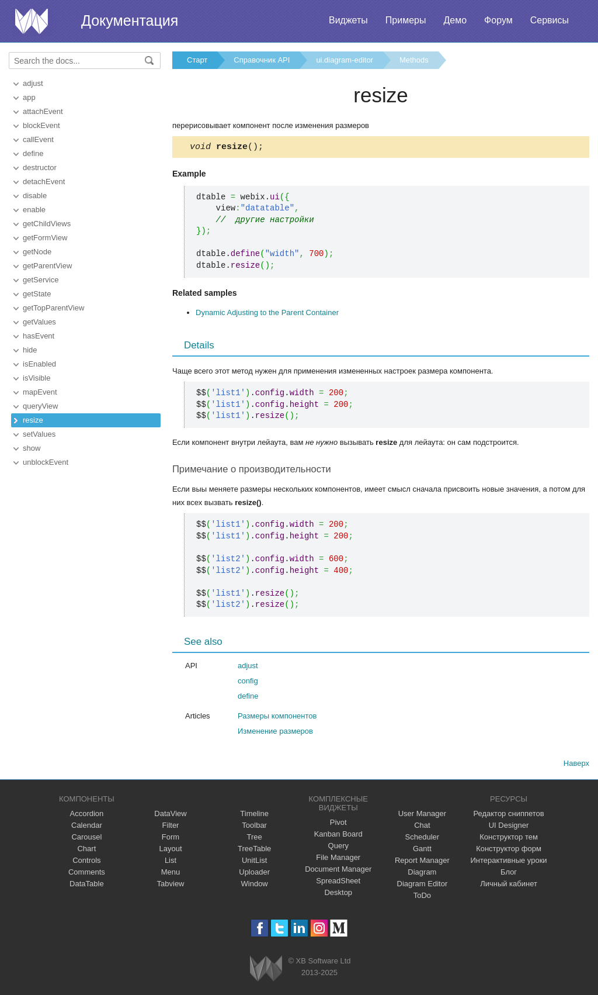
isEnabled (39, 364)
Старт (197, 60)
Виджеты (348, 20)
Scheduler (422, 838)
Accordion (86, 815)
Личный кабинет (508, 885)
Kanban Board (338, 835)
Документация (129, 20)
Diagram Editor (422, 885)
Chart (86, 850)
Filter (170, 827)
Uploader (254, 873)
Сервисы (549, 20)
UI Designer (509, 827)
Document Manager (338, 870)
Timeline (254, 815)
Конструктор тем (508, 838)
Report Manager (422, 862)
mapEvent (40, 392)
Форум (498, 20)
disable (35, 195)
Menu (170, 873)
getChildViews (47, 223)
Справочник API (262, 60)
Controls (86, 862)
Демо (455, 20)
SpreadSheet (338, 882)
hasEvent (38, 335)
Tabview (171, 885)
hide (30, 350)
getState (37, 293)
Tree (254, 838)
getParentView (47, 265)
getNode (37, 251)
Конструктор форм (508, 850)
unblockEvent (45, 462)
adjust (33, 83)
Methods (414, 60)
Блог (508, 873)
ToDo (422, 897)
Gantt (422, 850)
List (170, 862)
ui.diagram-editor (344, 60)
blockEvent (41, 125)
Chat (422, 827)
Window (254, 885)
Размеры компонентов (277, 717)
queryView (40, 406)
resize (33, 420)
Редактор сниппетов (508, 815)
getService (40, 279)
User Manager (422, 815)
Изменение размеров (275, 732)
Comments (86, 873)
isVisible (36, 378)
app (29, 97)
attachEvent (43, 111)
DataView (170, 815)
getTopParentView (53, 307)
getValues (39, 321)
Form (170, 838)
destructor (40, 167)
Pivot (338, 824)
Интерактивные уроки (509, 862)
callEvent (38, 139)
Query (338, 847)
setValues (39, 434)
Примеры (405, 20)
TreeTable (254, 850)
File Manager (338, 859)
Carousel (86, 838)
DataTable (86, 885)
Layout (170, 850)
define (33, 153)
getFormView (45, 237)
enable (34, 209)
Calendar (86, 827)
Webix (266, 970)
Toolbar (254, 827)
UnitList (254, 862)
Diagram (422, 873)
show (31, 448)
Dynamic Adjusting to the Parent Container (267, 314)
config (248, 682)
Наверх (576, 765)
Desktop (338, 894)
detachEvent (44, 181)
